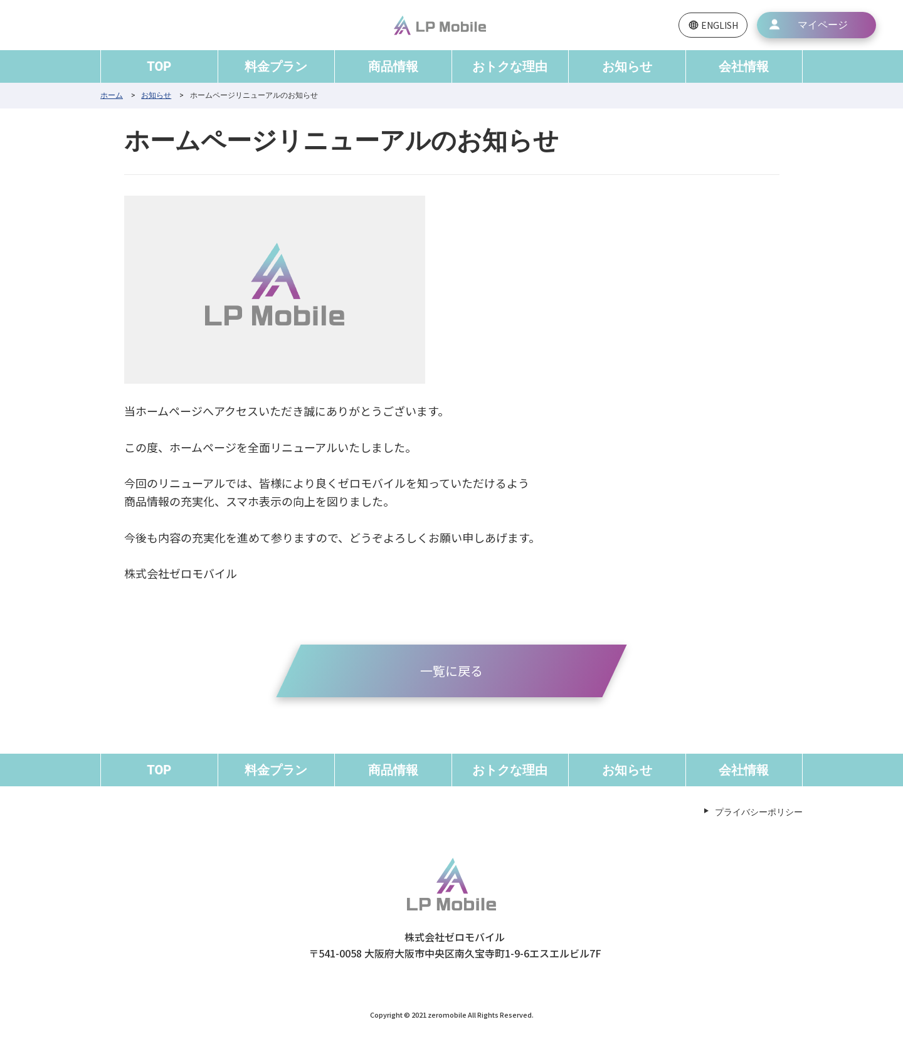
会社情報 (744, 66)
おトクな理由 (509, 66)
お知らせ (627, 66)
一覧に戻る (451, 671)
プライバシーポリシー (759, 812)
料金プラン (276, 66)
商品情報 (393, 66)
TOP (159, 66)
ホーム (111, 95)
